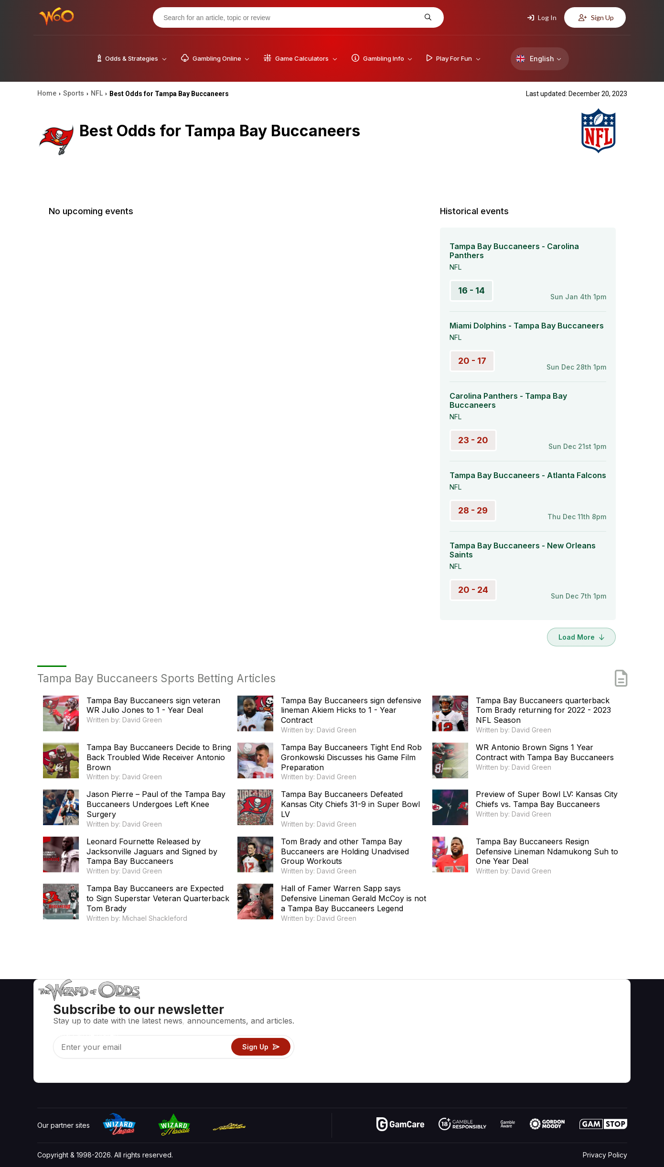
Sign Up (596, 17)
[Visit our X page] (66, 1073)
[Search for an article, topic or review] (290, 17)
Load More (581, 637)
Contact (550, 1019)
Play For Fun (456, 1047)
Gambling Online (462, 1061)
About (547, 1006)
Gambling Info (458, 1033)
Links (546, 1033)
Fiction (600, 1047)
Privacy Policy (605, 1155)
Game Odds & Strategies (475, 1006)
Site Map (604, 1033)
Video (599, 1006)
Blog (597, 1019)
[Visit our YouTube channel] (45, 1073)
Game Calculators (464, 1019)
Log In (542, 17)
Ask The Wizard (462, 1075)
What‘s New (557, 1047)
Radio (547, 1061)
